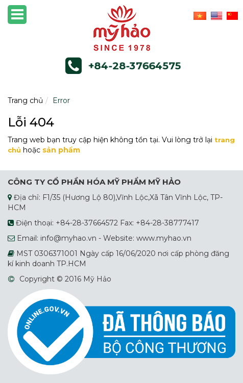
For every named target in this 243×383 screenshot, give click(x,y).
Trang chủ (25, 100)
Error (61, 100)
